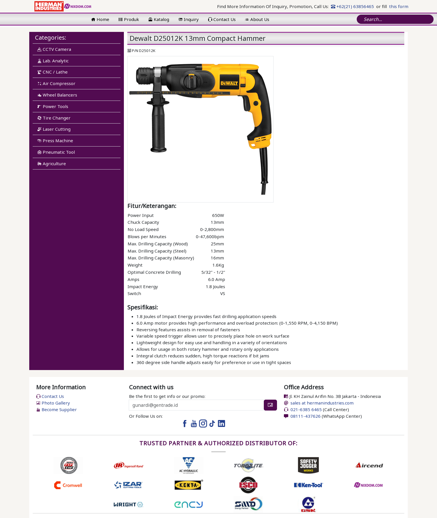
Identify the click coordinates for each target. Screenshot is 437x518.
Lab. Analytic (53, 60)
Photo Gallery (53, 403)
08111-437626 (305, 416)
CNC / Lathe (52, 72)
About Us (257, 19)
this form (398, 6)
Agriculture (51, 163)
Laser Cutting (54, 129)
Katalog (158, 19)
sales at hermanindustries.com (322, 403)
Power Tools (52, 106)
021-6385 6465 (305, 409)
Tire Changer (54, 118)
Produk (128, 19)
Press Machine (55, 140)
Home (100, 19)
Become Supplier (56, 409)
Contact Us (222, 19)
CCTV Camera (54, 49)
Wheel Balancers (57, 95)
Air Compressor (56, 83)
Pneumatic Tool (56, 152)
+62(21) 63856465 (352, 6)
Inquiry (188, 19)
